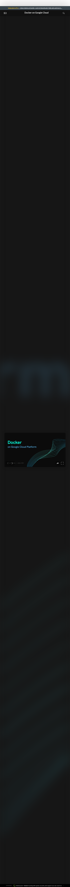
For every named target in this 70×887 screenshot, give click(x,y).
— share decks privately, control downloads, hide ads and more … (35, 8)
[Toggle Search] (64, 13)
